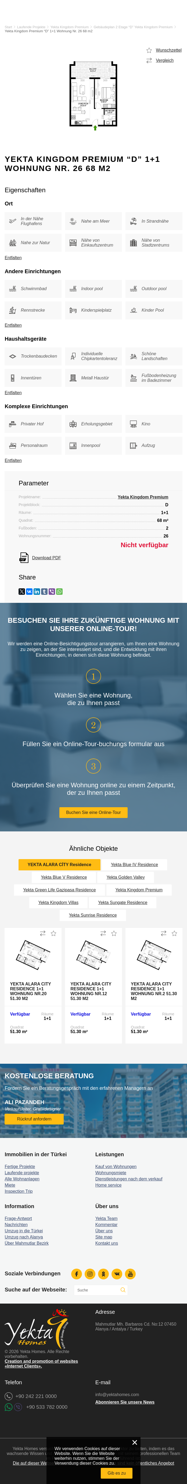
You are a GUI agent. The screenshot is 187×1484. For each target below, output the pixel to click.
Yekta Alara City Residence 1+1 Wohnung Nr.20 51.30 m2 (30, 991)
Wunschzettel (169, 50)
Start (8, 27)
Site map (103, 1237)
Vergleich (165, 60)
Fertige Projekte (20, 1166)
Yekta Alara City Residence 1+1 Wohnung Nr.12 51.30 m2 (90, 991)
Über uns (104, 1231)
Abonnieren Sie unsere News (125, 1402)
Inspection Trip (19, 1191)
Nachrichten (16, 1224)
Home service (108, 1185)
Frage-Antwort (18, 1218)
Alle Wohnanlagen (22, 1179)
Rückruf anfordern (34, 1119)
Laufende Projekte (31, 27)
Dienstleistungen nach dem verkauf (129, 1179)
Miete (10, 1185)
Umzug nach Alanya (24, 1237)
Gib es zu (116, 1473)
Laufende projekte (22, 1172)
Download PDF (46, 558)
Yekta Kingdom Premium (69, 27)
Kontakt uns (106, 1243)
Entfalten (13, 257)
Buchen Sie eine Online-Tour (93, 812)
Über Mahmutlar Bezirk (27, 1243)
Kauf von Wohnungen (116, 1166)
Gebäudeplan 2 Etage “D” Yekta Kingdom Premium (133, 27)
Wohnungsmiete (110, 1172)
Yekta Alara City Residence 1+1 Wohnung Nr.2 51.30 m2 (154, 991)
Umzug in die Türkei (24, 1231)
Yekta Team (106, 1218)
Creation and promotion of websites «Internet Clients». (41, 1363)
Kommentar (106, 1224)
